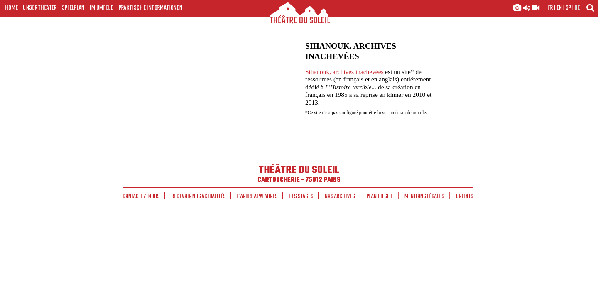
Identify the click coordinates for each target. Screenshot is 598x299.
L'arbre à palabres (257, 196)
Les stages (301, 196)
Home (11, 8)
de (577, 8)
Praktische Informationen (150, 8)
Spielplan (73, 8)
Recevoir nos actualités (199, 196)
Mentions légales (424, 196)
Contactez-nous (141, 196)
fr (550, 8)
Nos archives (340, 196)
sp (568, 8)
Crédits (464, 196)
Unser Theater (39, 8)
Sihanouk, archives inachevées (344, 71)
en (559, 8)
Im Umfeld (102, 8)
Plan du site (380, 196)
